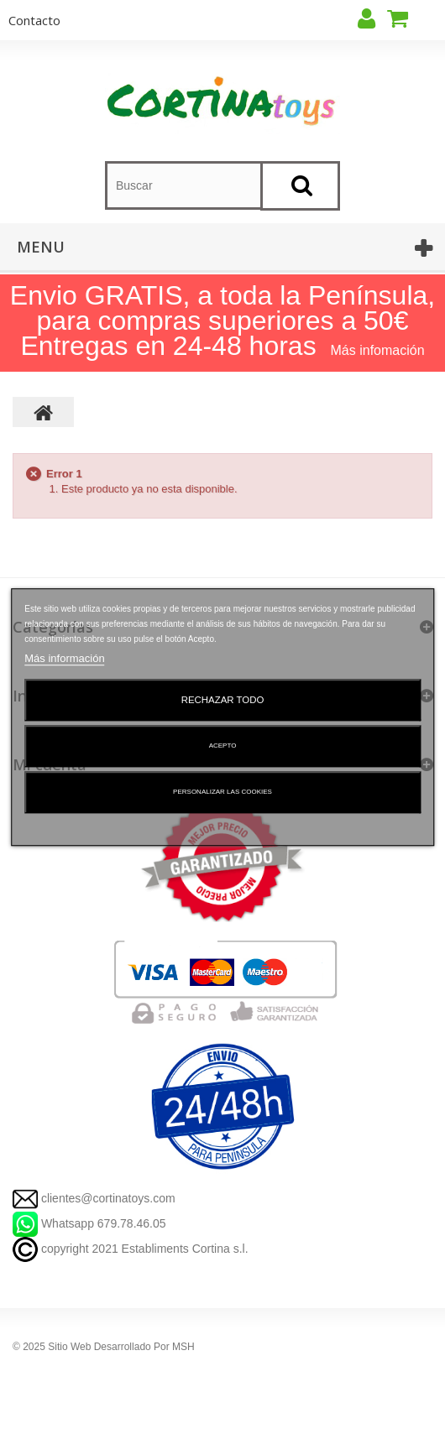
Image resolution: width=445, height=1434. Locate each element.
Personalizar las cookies (222, 791)
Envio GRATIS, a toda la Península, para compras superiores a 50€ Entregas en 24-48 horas (222, 320)
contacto (34, 20)
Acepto (223, 745)
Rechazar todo (222, 700)
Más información (64, 658)
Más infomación (378, 350)
